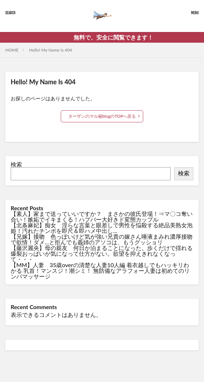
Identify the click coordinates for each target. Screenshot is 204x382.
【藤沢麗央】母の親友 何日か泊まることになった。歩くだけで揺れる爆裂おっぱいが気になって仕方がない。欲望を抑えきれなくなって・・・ (102, 253)
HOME (11, 50)
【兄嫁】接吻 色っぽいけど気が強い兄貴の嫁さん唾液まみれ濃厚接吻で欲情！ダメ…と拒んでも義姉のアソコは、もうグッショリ (102, 239)
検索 (16, 164)
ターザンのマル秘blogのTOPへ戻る (102, 116)
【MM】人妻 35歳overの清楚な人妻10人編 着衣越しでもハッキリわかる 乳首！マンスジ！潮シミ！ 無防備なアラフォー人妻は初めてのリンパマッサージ (100, 270)
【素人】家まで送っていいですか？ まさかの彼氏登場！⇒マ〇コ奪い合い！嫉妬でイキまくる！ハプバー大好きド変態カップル (102, 216)
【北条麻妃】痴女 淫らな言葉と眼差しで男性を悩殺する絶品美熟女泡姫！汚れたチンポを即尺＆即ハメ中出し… (102, 228)
